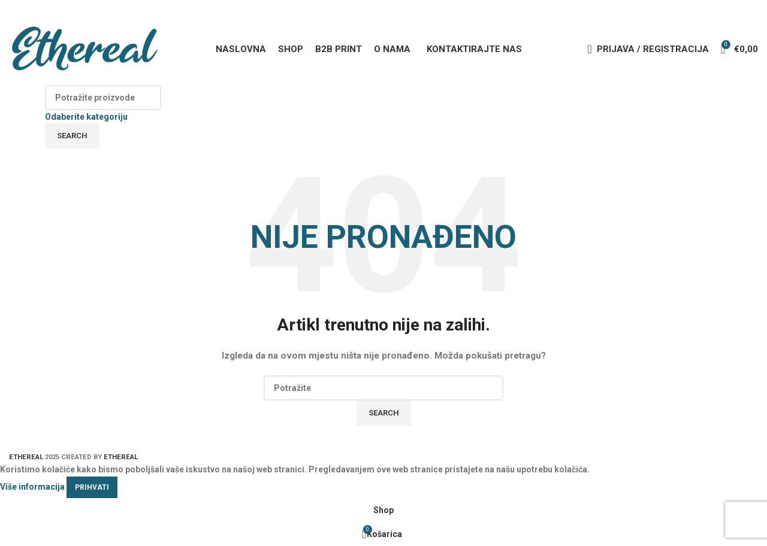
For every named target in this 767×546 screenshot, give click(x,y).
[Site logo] (84, 48)
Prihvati (92, 487)
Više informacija (32, 486)
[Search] (103, 97)
